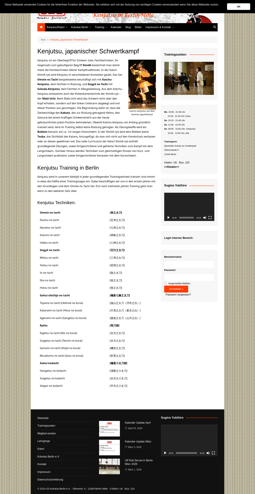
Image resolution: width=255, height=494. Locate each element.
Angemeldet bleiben (179, 283)
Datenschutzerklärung (50, 479)
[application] (189, 207)
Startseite (43, 418)
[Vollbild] (210, 217)
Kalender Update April (138, 422)
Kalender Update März (138, 441)
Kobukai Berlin (79, 27)
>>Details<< (171, 166)
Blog (128, 27)
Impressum (43, 472)
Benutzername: (173, 256)
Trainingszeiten (46, 425)
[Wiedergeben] (168, 217)
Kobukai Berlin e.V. (48, 456)
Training (99, 27)
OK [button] (238, 6)
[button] (5, 8)
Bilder (138, 27)
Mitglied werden (46, 433)
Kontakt (41, 464)
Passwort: (170, 270)
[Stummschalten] (204, 217)
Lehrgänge (43, 441)
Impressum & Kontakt (158, 27)
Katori (40, 448)
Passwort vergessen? (178, 294)
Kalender (116, 27)
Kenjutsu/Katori (56, 27)
